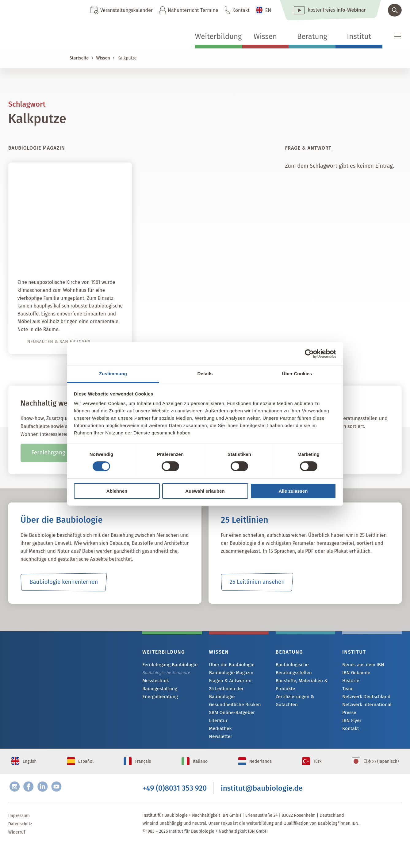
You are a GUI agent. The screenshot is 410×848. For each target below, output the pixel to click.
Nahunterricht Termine (193, 10)
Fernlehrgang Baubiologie (167, 664)
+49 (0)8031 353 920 (174, 789)
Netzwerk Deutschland (364, 698)
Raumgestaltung (158, 689)
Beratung (312, 36)
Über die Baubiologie (229, 664)
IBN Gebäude (354, 673)
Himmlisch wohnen (91, 258)
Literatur (217, 714)
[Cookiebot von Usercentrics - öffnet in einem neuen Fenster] (309, 353)
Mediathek (219, 722)
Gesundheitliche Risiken (232, 698)
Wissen (265, 36)
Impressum (19, 818)
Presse (348, 714)
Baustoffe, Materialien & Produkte (299, 684)
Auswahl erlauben (204, 491)
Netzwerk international (364, 706)
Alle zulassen (293, 491)
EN (268, 10)
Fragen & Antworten (228, 681)
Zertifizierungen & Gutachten (303, 696)
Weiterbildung (218, 36)
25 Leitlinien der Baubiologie (237, 689)
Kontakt (241, 10)
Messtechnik (154, 681)
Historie (350, 681)
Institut (359, 36)
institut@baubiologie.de (262, 789)
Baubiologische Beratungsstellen (292, 668)
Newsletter (219, 731)
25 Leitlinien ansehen (257, 582)
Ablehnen (116, 491)
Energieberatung (158, 697)
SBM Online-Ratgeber (230, 706)
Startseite (79, 58)
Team (347, 689)
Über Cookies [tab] (297, 373)
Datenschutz (20, 826)
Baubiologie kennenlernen (63, 582)
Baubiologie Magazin (229, 673)
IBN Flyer (350, 722)
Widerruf (16, 834)
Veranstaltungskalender (126, 10)
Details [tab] (205, 373)
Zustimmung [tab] (113, 373)
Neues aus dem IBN (361, 664)
